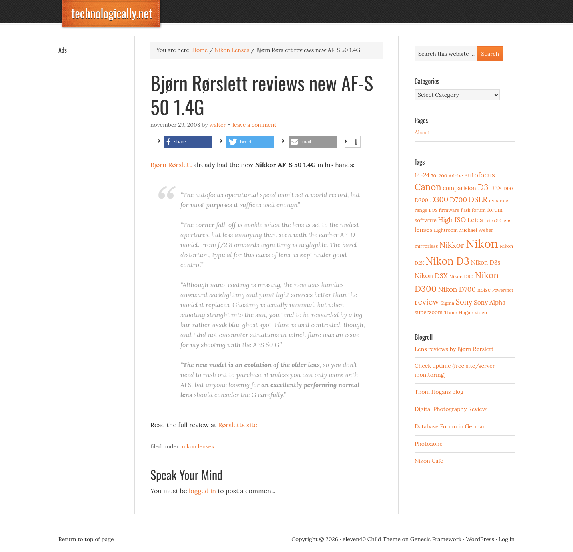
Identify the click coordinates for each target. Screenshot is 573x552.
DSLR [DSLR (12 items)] (478, 199)
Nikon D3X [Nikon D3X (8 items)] (431, 275)
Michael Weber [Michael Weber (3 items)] (476, 230)
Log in (507, 539)
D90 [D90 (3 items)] (508, 188)
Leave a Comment (254, 124)
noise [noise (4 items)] (484, 289)
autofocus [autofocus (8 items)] (479, 175)
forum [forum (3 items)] (479, 210)
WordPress (480, 539)
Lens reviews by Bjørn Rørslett (454, 349)
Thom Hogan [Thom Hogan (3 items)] (458, 312)
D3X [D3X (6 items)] (496, 188)
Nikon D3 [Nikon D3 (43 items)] (447, 260)
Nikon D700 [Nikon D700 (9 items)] (457, 289)
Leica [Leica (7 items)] (475, 220)
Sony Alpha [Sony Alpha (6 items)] (489, 302)
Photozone (429, 443)
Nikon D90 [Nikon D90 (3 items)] (461, 276)
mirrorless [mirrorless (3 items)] (426, 246)
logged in (202, 491)
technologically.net (111, 13)
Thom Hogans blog (439, 391)
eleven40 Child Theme (372, 539)
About (422, 132)
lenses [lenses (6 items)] (423, 229)
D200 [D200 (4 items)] (421, 200)
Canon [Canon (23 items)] (428, 187)
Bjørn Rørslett (171, 165)
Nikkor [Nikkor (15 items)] (451, 245)
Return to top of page (86, 539)
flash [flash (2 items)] (466, 210)
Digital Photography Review (451, 409)
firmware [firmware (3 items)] (449, 210)
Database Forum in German (450, 426)
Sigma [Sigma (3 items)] (447, 303)
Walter (217, 124)
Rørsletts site (237, 425)
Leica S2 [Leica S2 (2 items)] (493, 220)
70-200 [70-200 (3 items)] (439, 176)
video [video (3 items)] (481, 312)
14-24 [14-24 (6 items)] (422, 175)
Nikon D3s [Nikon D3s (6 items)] (486, 262)
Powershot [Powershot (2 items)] (502, 290)
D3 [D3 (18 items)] (482, 187)
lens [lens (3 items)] (506, 220)
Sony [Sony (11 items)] (464, 302)
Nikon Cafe (429, 460)
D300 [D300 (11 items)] (439, 199)
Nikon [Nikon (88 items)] (482, 243)
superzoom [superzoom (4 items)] (429, 312)
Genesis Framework (435, 539)
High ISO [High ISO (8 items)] (452, 219)
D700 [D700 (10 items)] (458, 199)
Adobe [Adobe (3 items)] (456, 176)
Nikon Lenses (198, 446)
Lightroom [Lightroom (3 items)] (446, 230)
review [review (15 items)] (427, 302)
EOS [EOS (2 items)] (433, 210)
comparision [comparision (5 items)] (459, 188)
